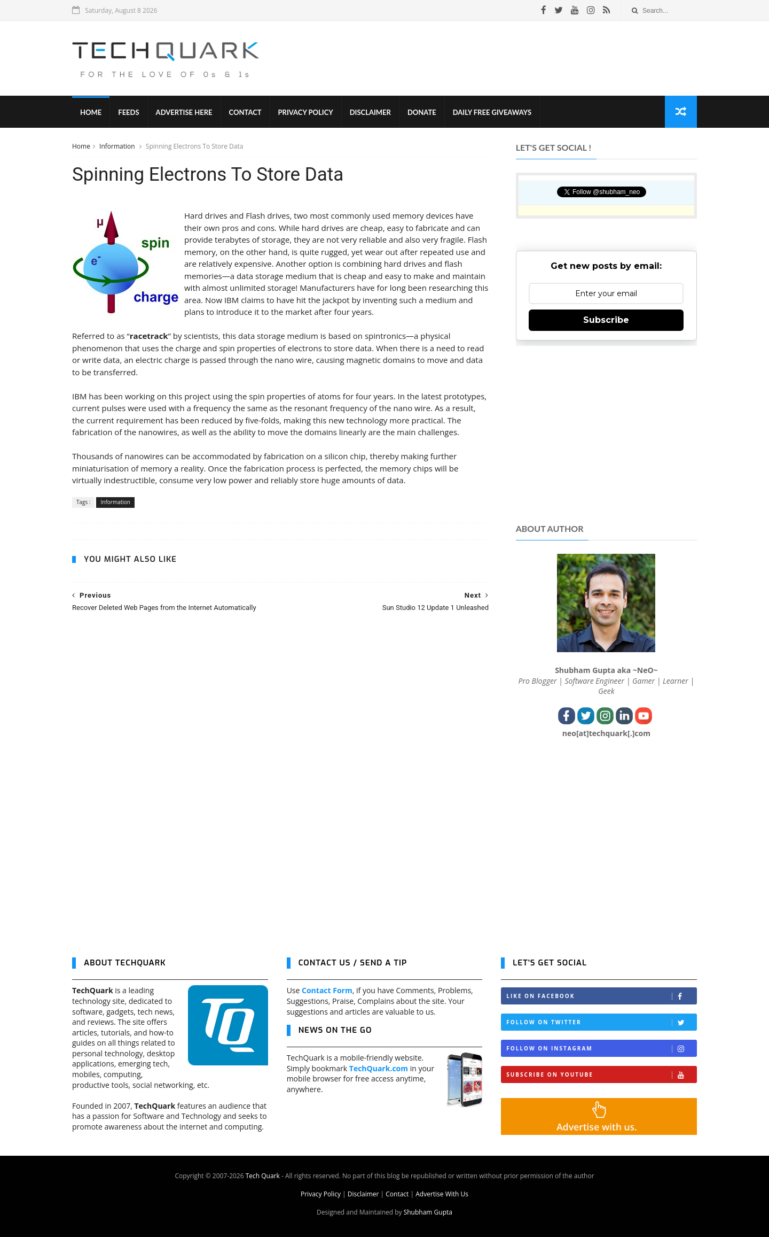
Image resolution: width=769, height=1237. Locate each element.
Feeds (128, 112)
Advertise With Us (441, 1194)
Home (90, 112)
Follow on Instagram (601, 1049)
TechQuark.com (378, 1068)
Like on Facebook (601, 996)
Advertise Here (184, 112)
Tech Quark (263, 1175)
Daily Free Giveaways (492, 112)
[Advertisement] (502, 58)
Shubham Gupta (428, 1212)
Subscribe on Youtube (601, 1075)
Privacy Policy (305, 112)
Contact (245, 112)
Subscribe (606, 320)
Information (118, 146)
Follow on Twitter (601, 1022)
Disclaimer (370, 112)
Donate (421, 112)
